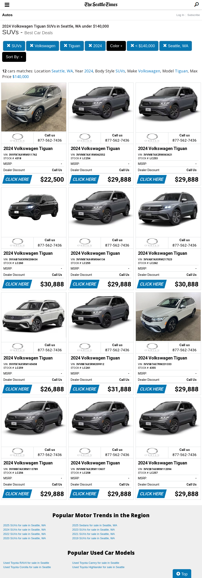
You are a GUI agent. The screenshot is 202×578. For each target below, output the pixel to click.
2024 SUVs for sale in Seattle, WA (24, 529)
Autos (7, 15)
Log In (180, 15)
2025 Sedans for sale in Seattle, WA (94, 525)
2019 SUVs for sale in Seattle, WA (93, 538)
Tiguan (72, 46)
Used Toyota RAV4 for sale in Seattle (26, 562)
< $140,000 (142, 46)
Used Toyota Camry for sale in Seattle (95, 562)
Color (116, 46)
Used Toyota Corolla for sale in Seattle (27, 567)
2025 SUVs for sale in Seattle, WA (24, 525)
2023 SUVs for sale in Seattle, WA (93, 529)
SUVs (14, 46)
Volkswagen (42, 46)
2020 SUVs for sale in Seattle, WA (24, 538)
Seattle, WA (175, 46)
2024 (95, 46)
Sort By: (14, 57)
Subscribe (193, 15)
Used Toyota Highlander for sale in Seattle (98, 567)
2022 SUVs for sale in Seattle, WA (24, 534)
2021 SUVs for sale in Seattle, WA (93, 534)
